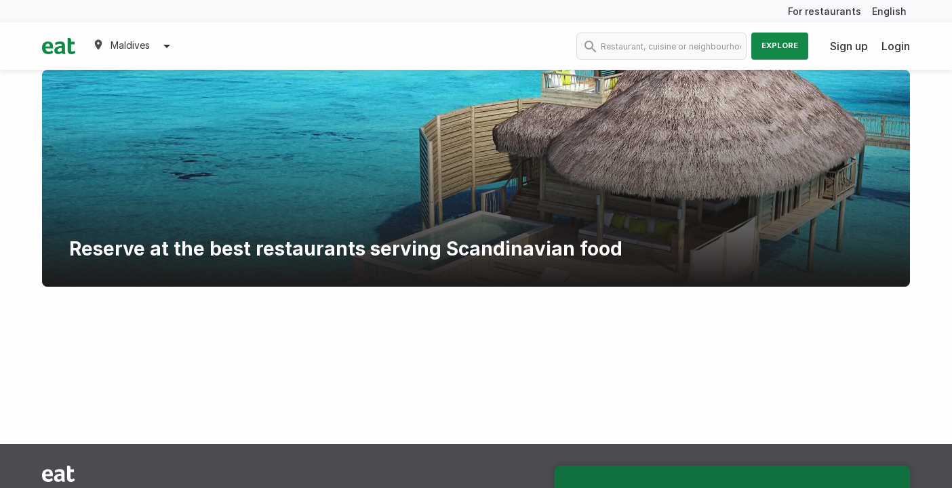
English (889, 11)
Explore (779, 45)
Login (895, 46)
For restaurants (824, 11)
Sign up (849, 46)
